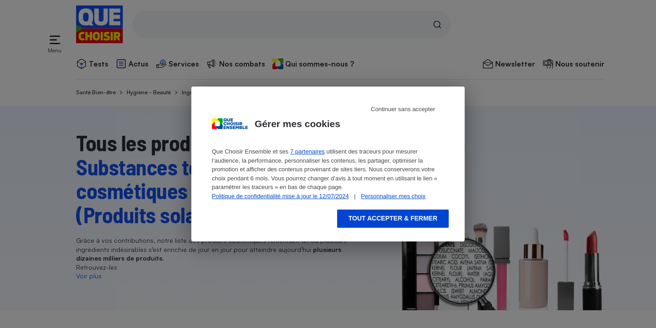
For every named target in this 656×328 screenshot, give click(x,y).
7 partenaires (307, 151)
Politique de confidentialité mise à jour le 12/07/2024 (280, 196)
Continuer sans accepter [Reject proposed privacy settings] (403, 109)
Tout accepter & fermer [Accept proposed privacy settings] (392, 218)
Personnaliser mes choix (393, 196)
